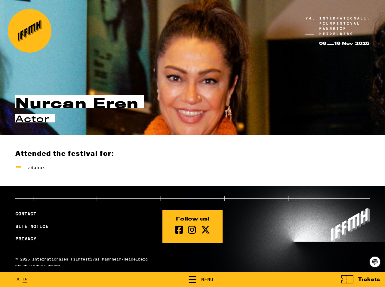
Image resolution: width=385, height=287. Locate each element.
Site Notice (31, 226)
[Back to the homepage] (29, 31)
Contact (25, 214)
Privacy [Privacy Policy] (25, 239)
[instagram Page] (192, 230)
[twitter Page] (205, 230)
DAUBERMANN (54, 265)
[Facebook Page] (179, 230)
